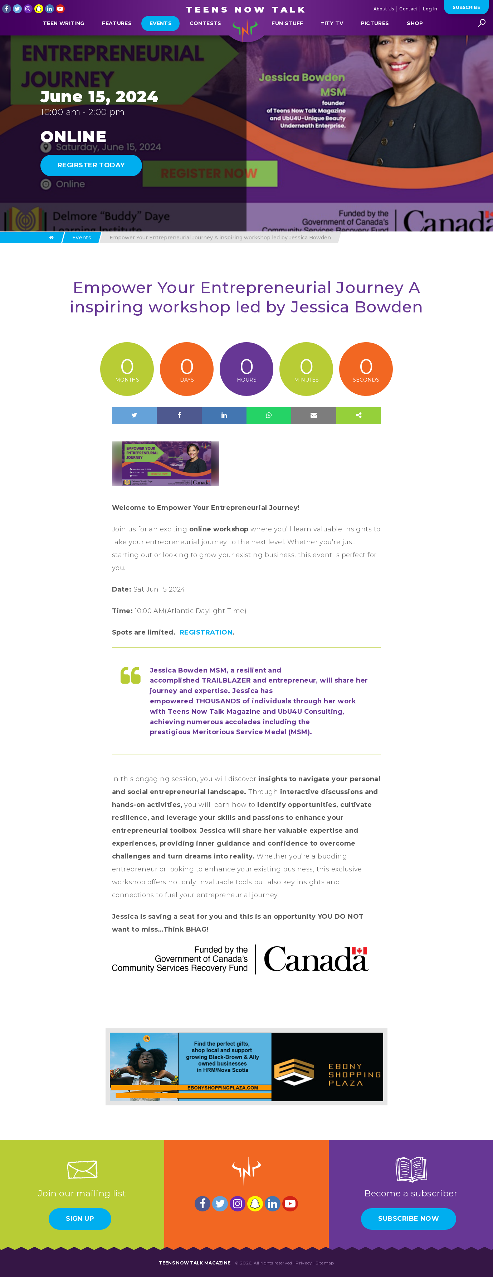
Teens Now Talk (246, 9)
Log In (430, 8)
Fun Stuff (287, 40)
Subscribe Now (408, 1219)
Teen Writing (63, 40)
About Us (384, 8)
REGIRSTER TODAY (91, 165)
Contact (408, 8)
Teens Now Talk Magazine (194, 1263)
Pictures (375, 40)
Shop (415, 40)
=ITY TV (332, 40)
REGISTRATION (206, 632)
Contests (205, 40)
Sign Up (80, 1219)
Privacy (304, 1263)
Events (161, 40)
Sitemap (325, 1263)
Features (117, 40)
